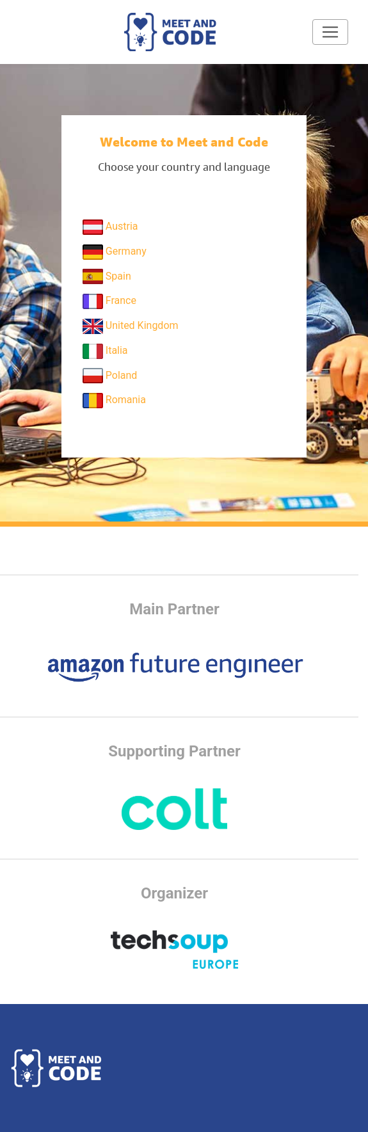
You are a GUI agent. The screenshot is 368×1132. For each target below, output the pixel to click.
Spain (107, 276)
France (109, 301)
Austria (110, 227)
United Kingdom (131, 326)
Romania (114, 400)
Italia (105, 351)
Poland (110, 375)
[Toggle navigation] (330, 32)
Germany (115, 252)
